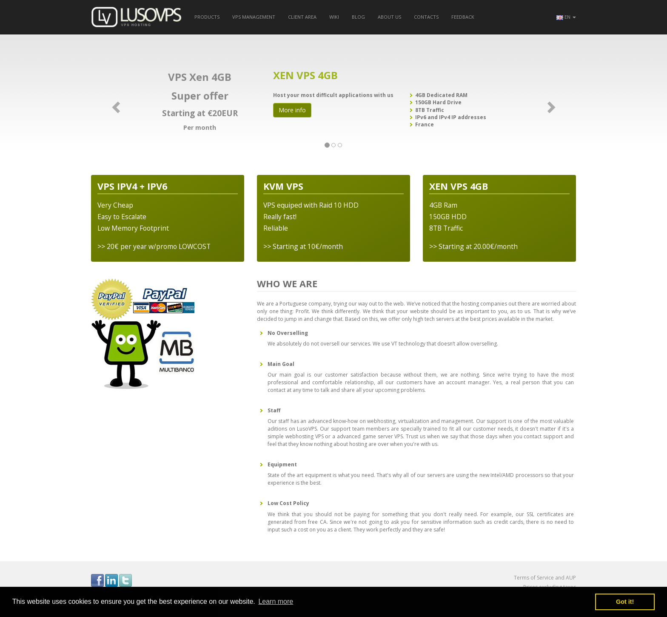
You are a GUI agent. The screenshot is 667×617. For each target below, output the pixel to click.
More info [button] (292, 110)
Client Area (302, 17)
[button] (566, 17)
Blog (358, 17)
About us (389, 17)
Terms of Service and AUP (545, 577)
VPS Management (253, 17)
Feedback (462, 17)
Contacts (426, 17)
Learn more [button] (275, 601)
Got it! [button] (625, 601)
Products (206, 17)
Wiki (334, 17)
